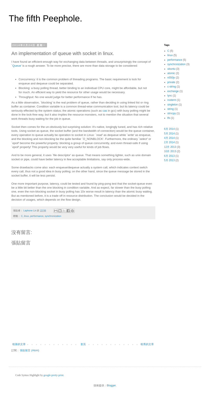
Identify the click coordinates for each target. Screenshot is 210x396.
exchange (173, 91)
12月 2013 (170, 146)
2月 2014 (169, 142)
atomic (171, 73)
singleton (172, 104)
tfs (168, 118)
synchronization (53, 216)
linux (26, 216)
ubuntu (171, 68)
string (170, 109)
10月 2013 (170, 151)
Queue (16, 65)
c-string (171, 86)
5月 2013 (169, 160)
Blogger (111, 385)
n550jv (171, 77)
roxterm (171, 100)
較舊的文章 (147, 344)
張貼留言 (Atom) (29, 350)
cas (105, 110)
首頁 (83, 344)
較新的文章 (19, 344)
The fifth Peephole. (45, 18)
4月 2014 (169, 137)
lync (169, 95)
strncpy (171, 113)
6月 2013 (169, 155)
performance (37, 216)
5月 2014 (169, 133)
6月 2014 (169, 128)
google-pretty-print (53, 375)
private (171, 82)
